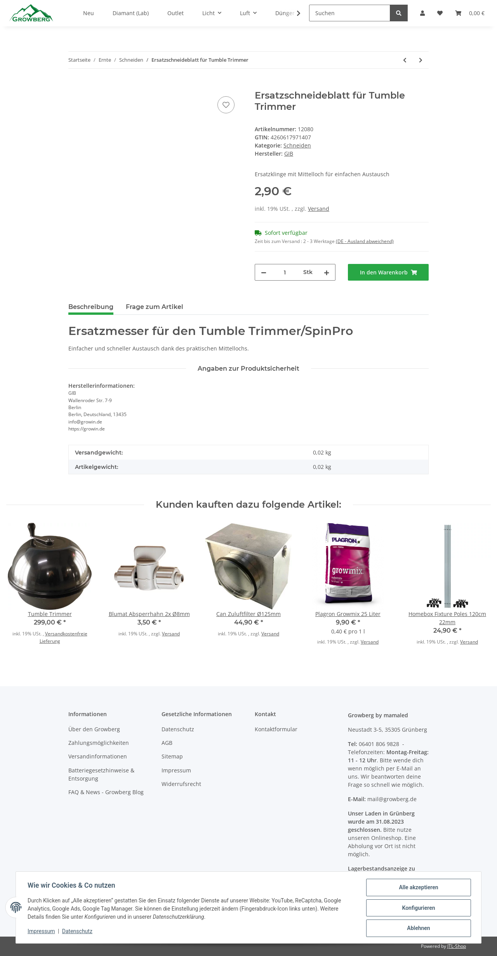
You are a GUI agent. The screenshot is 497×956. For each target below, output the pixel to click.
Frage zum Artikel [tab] (154, 307)
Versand (318, 208)
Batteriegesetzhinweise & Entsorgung (101, 774)
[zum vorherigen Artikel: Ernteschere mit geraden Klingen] (405, 60)
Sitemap (172, 756)
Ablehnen (417, 928)
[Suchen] (349, 13)
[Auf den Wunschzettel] (226, 104)
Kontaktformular (276, 729)
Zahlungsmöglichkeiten (98, 742)
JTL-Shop (456, 946)
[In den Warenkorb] (74, 86)
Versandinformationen (97, 756)
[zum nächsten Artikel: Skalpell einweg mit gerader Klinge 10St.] (421, 60)
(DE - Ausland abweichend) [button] (365, 241)
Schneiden (297, 145)
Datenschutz (178, 729)
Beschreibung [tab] (90, 307)
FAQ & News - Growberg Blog (106, 792)
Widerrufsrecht (181, 784)
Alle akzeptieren (417, 888)
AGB (167, 742)
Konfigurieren (417, 908)
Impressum (176, 770)
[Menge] (285, 272)
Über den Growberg (94, 729)
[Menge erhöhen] (326, 272)
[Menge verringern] (263, 272)
